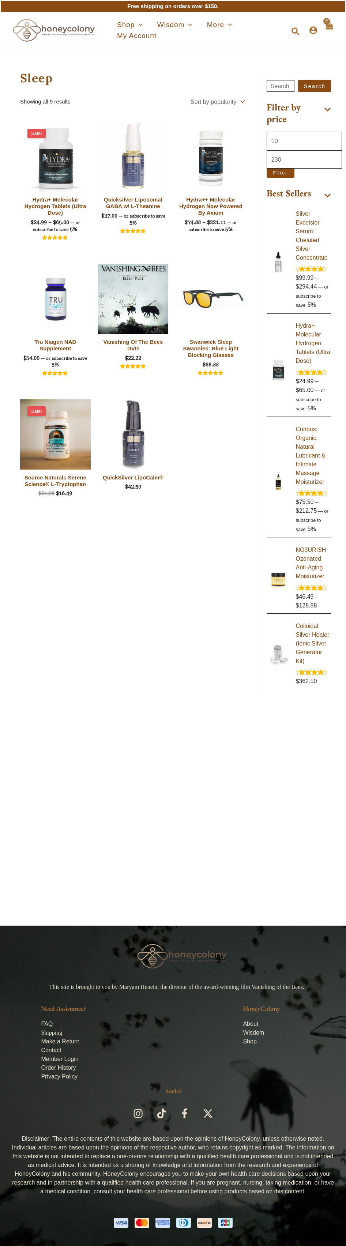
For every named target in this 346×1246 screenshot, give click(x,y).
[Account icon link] (312, 30)
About (250, 1024)
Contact (51, 1050)
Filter (280, 171)
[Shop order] (217, 101)
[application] (134, 30)
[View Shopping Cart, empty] (328, 30)
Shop (249, 1041)
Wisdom (253, 1032)
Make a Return (60, 1041)
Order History (58, 1068)
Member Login (59, 1059)
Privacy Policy (59, 1076)
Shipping (51, 1032)
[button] (295, 32)
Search (315, 86)
